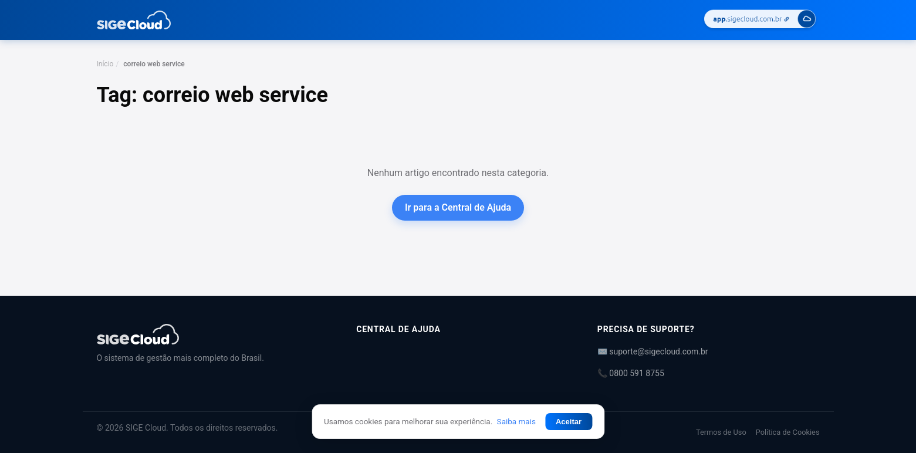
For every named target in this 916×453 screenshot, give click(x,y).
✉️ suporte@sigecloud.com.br (652, 351)
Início (105, 64)
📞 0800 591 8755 (630, 373)
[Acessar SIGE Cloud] (760, 20)
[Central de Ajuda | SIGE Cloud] (213, 334)
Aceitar (569, 421)
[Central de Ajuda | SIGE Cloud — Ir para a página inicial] (134, 20)
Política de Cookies (788, 432)
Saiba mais (516, 421)
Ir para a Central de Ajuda (458, 207)
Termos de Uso (721, 432)
